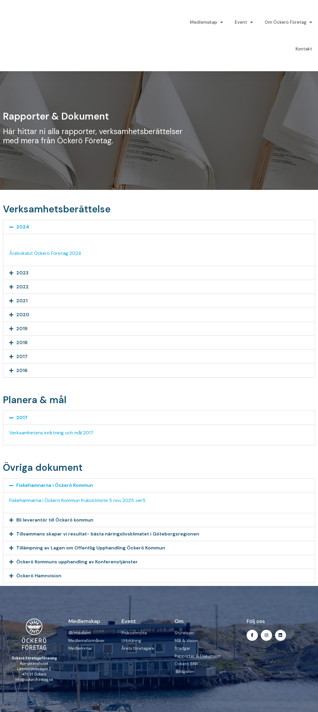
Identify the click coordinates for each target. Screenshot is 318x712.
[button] (159, 227)
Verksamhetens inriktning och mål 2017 (51, 433)
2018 (22, 342)
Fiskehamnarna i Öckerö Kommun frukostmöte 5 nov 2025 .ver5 (77, 500)
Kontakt (303, 49)
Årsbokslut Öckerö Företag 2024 (45, 253)
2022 (22, 287)
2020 (22, 315)
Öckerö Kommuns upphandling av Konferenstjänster (77, 562)
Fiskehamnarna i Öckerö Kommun (54, 485)
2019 (22, 328)
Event (244, 22)
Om (179, 621)
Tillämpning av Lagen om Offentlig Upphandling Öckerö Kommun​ (90, 548)
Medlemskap (206, 22)
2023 (22, 273)
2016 (22, 370)
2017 (22, 356)
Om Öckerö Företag (288, 22)
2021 (22, 301)
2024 (22, 227)
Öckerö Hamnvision (38, 576)
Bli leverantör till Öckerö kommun (54, 520)
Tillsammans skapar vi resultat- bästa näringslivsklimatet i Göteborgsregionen (107, 534)
